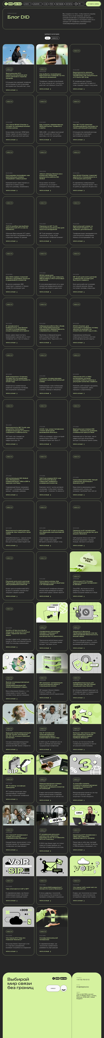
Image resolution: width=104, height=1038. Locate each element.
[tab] (47, 38)
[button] (27, 3)
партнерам (59, 4)
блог (51, 4)
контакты (69, 4)
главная (9, 13)
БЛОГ (15, 13)
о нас (46, 4)
